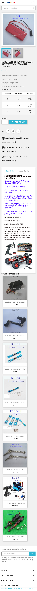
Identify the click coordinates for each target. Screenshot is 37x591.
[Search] (18, 8)
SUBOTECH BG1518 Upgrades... (15, 537)
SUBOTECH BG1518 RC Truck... (15, 369)
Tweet (13, 131)
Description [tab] (10, 171)
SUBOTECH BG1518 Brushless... (15, 503)
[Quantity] (3, 122)
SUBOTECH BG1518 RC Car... (15, 436)
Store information (9, 585)
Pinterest (18, 131)
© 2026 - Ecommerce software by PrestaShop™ (17, 588)
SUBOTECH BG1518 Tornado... (15, 302)
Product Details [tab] (23, 171)
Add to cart (18, 122)
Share (8, 131)
